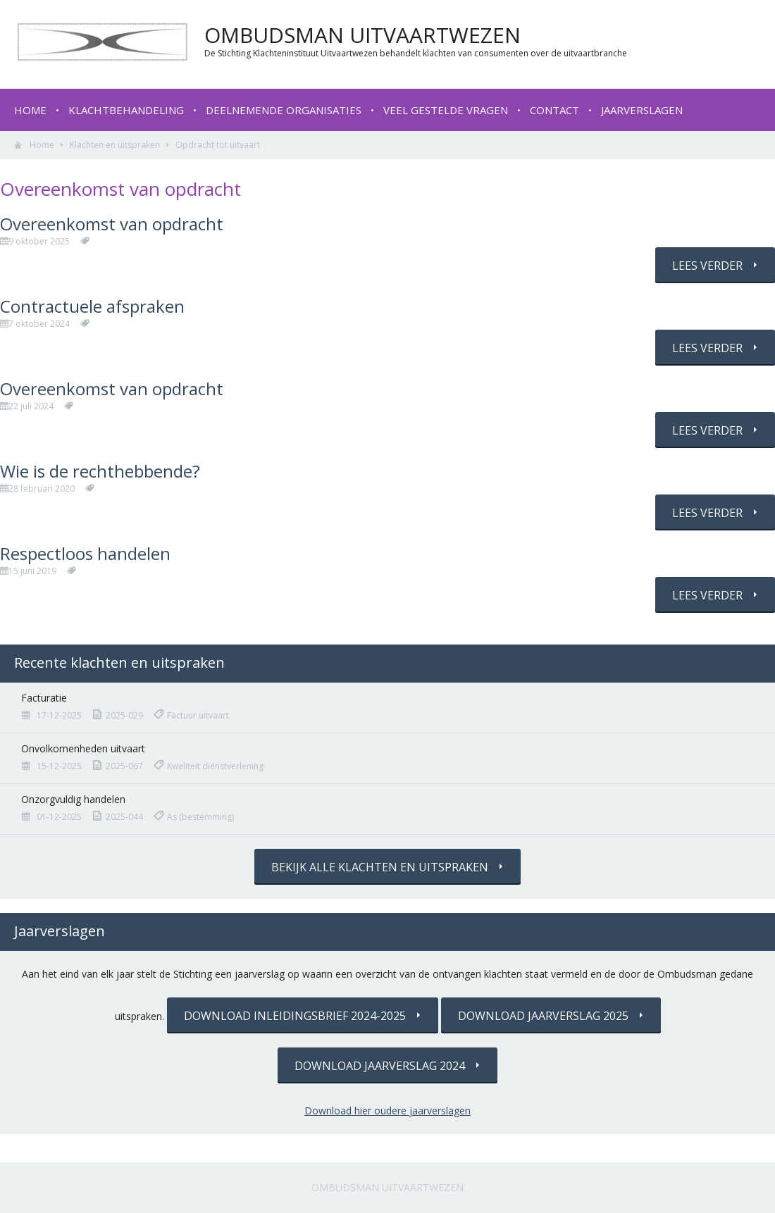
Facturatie (44, 697)
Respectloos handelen (85, 553)
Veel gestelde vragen (445, 110)
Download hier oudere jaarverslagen (387, 1110)
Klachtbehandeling (126, 110)
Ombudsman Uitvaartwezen (387, 1187)
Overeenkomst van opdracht (111, 223)
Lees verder (707, 265)
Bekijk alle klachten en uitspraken (379, 867)
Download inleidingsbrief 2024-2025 (295, 1016)
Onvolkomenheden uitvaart (83, 748)
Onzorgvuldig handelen (73, 799)
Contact (554, 110)
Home (30, 110)
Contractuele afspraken (92, 306)
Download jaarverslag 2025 (543, 1016)
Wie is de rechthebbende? (100, 471)
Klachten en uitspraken (115, 145)
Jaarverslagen (642, 110)
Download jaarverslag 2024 (379, 1066)
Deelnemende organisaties (283, 110)
